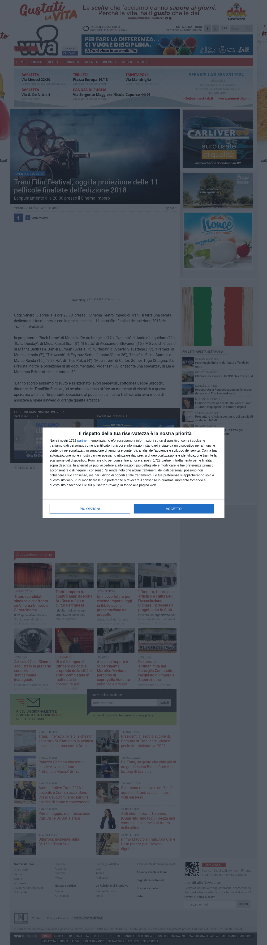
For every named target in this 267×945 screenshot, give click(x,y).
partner (82, 440)
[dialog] (133, 473)
